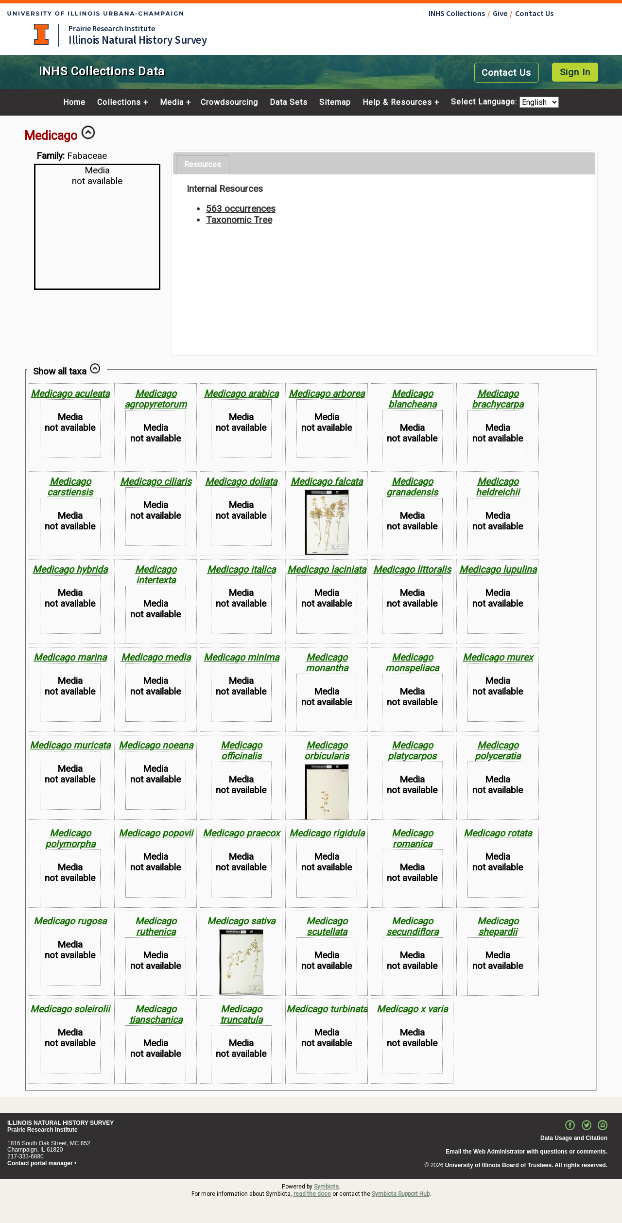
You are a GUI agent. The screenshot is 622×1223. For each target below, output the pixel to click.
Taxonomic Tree (239, 219)
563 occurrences (241, 208)
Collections (119, 102)
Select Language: (485, 102)
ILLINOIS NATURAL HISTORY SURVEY (60, 1123)
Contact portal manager (40, 1163)
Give (500, 13)
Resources (202, 164)
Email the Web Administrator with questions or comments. (526, 1151)
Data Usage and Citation (573, 1138)
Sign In (575, 72)
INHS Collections (457, 13)
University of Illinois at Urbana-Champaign (41, 34)
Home (74, 102)
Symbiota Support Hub (401, 1193)
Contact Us (534, 13)
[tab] (202, 164)
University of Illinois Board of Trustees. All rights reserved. (526, 1165)
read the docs (312, 1193)
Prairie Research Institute (112, 28)
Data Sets (289, 102)
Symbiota (326, 1186)
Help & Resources (397, 102)
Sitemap (335, 102)
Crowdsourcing (229, 102)
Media (172, 102)
